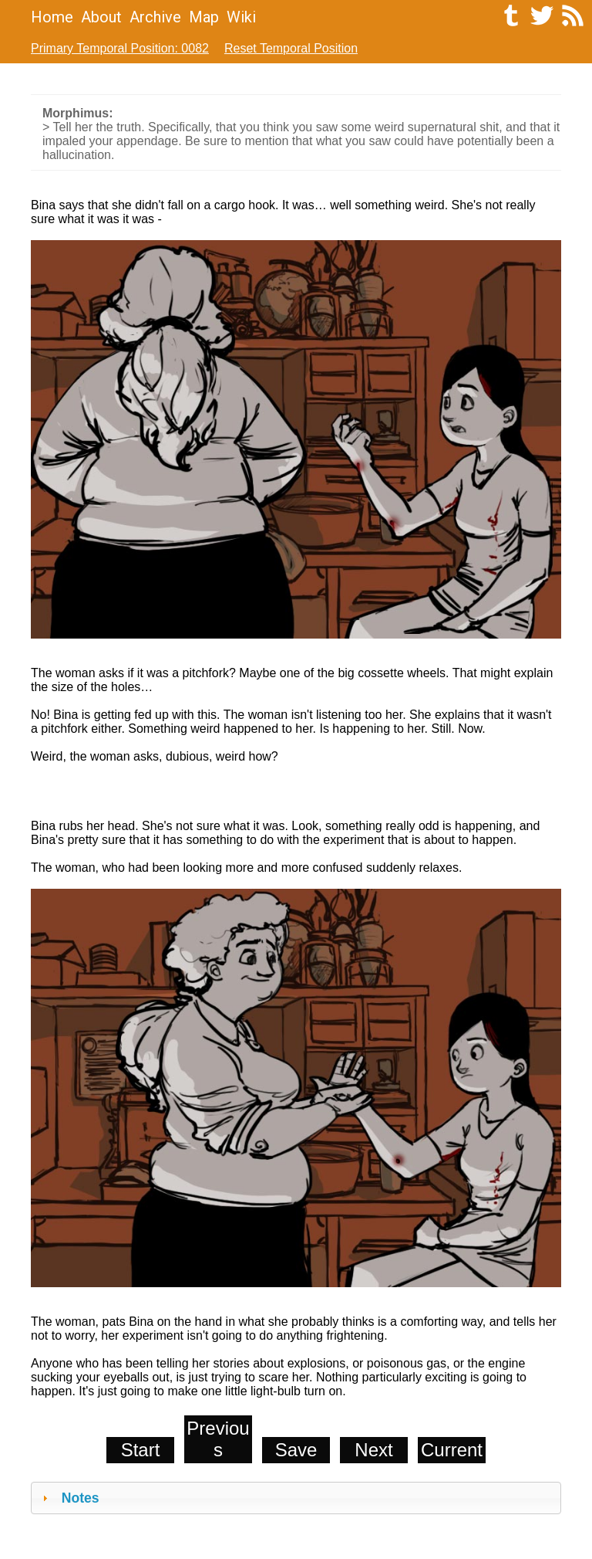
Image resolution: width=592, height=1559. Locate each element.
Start (140, 1449)
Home (52, 17)
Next (373, 1449)
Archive (155, 17)
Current (452, 1449)
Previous (218, 1439)
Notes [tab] (69, 1498)
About (101, 17)
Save (296, 1449)
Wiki (241, 17)
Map (204, 17)
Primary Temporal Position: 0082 (120, 48)
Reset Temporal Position (291, 48)
